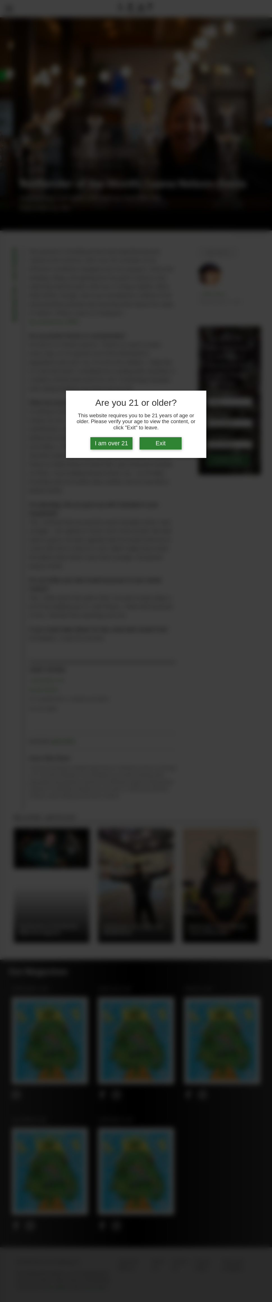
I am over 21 (111, 443)
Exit (161, 443)
